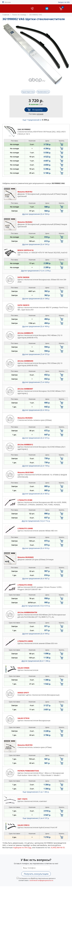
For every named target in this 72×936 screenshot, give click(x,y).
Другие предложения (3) (36, 438)
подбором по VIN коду (22, 847)
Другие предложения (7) (36, 354)
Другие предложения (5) (36, 214)
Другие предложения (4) (36, 494)
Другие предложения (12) (36, 521)
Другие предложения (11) (36, 271)
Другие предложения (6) (36, 298)
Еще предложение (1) (36, 792)
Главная (5, 14)
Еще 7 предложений (36, 120)
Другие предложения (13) (36, 606)
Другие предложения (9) (36, 548)
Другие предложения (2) (36, 466)
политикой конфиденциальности (41, 880)
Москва (8, 2)
